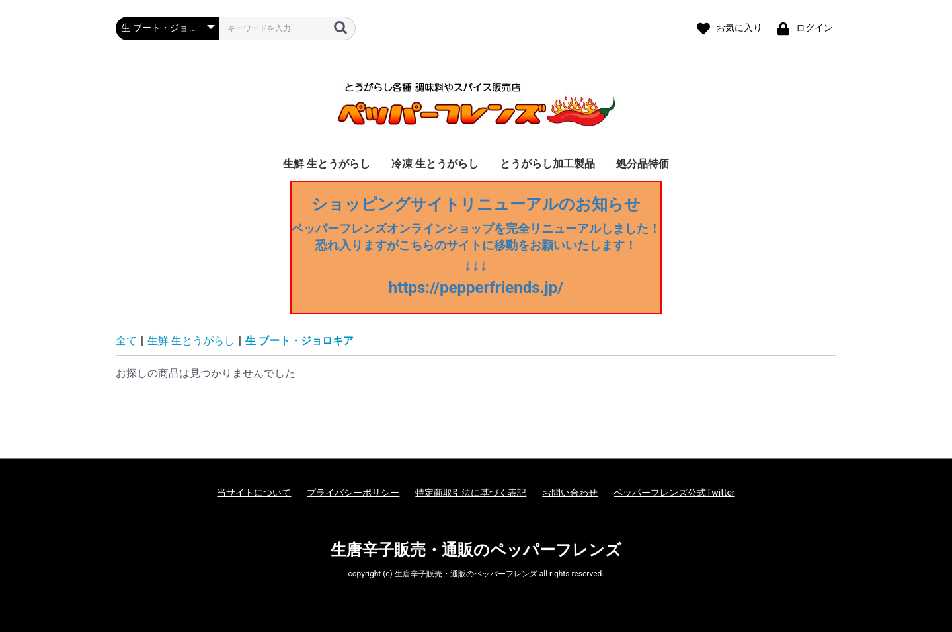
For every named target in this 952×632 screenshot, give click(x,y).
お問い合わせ (570, 492)
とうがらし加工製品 (547, 163)
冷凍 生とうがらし (435, 163)
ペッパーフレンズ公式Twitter (674, 492)
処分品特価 (642, 163)
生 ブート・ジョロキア (299, 341)
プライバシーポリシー (353, 492)
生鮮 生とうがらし (326, 163)
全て (126, 341)
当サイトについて (254, 492)
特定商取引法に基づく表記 (470, 492)
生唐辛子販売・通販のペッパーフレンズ (476, 550)
